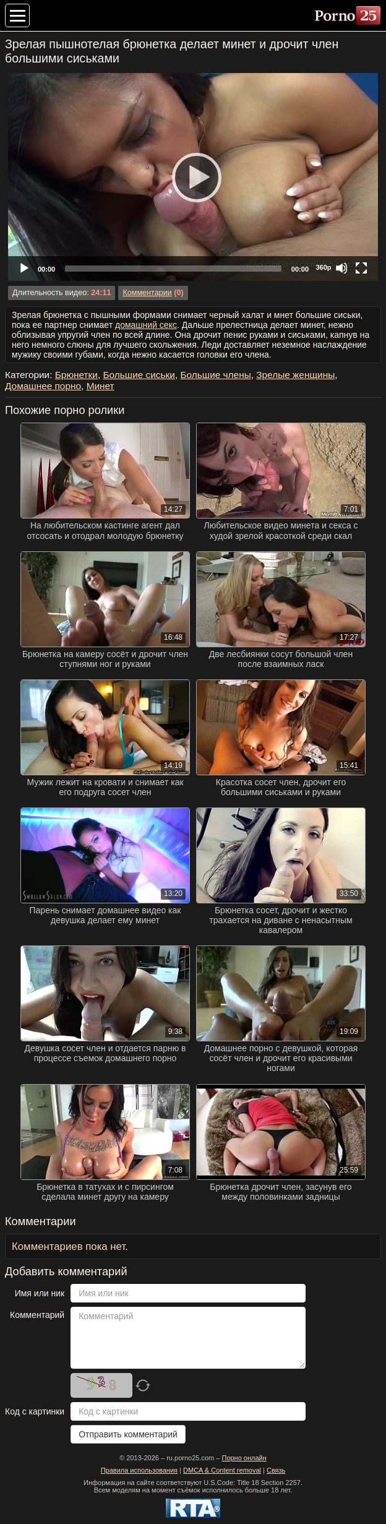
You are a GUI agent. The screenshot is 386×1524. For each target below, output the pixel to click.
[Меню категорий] (17, 15)
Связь (276, 1470)
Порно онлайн (243, 1458)
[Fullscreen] (361, 267)
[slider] (173, 268)
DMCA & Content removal (222, 1470)
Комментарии (146, 292)
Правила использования (139, 1470)
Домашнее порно (43, 386)
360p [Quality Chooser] (323, 267)
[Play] (193, 177)
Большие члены (215, 374)
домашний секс (146, 325)
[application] (193, 177)
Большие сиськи (138, 374)
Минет (100, 386)
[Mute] (341, 267)
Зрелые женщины (295, 374)
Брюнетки (76, 374)
